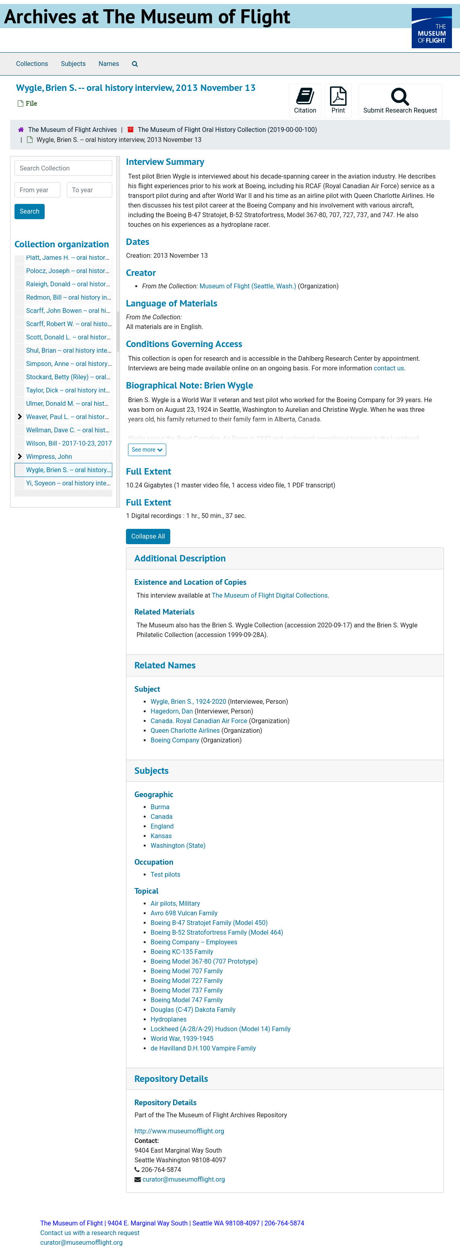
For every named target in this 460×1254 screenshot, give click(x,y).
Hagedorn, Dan (172, 711)
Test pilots (165, 874)
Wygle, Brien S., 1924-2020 (188, 701)
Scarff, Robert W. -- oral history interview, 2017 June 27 (104, 324)
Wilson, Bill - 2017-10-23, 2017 (69, 443)
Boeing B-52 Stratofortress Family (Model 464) (217, 932)
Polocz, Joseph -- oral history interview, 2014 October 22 (106, 271)
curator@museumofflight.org (183, 1179)
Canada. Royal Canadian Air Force (199, 721)
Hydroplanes (168, 1019)
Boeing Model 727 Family (187, 981)
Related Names (165, 665)
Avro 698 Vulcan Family (184, 913)
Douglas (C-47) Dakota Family (193, 1009)
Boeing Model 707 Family (187, 971)
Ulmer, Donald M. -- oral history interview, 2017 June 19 (104, 403)
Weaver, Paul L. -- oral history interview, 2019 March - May (107, 417)
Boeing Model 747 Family (187, 1000)
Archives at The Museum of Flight (147, 16)
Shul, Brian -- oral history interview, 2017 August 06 (98, 350)
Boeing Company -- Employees (194, 942)
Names (109, 64)
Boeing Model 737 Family (187, 990)
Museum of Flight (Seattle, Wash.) (248, 286)
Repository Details (171, 1078)
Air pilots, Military (175, 903)
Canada (161, 816)
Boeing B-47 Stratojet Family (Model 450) (209, 923)
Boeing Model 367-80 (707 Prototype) (204, 961)
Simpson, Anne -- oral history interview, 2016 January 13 (105, 364)
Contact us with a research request (90, 1233)
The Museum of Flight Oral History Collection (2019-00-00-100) (227, 130)
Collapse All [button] (148, 536)
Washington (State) (178, 845)
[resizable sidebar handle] (118, 331)
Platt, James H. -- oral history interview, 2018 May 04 (100, 257)
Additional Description (180, 558)
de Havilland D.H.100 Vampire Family (203, 1048)
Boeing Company (175, 740)
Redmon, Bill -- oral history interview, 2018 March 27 (99, 297)
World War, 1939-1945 (182, 1038)
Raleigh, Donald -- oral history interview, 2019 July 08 (100, 284)
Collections (32, 64)
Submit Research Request (400, 100)
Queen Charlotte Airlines (185, 730)
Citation (305, 100)
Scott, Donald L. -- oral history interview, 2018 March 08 (104, 337)
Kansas (161, 836)
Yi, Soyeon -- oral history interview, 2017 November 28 (102, 483)
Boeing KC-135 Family (182, 952)
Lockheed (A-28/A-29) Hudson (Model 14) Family (221, 1029)
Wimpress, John (49, 456)
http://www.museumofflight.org (179, 1131)
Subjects (73, 64)
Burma (160, 807)
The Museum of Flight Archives (72, 130)
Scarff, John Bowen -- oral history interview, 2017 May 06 (107, 311)
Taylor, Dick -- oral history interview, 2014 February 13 (101, 390)
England (162, 826)
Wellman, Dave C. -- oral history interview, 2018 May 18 (103, 430)
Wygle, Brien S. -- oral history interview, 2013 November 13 (108, 470)
